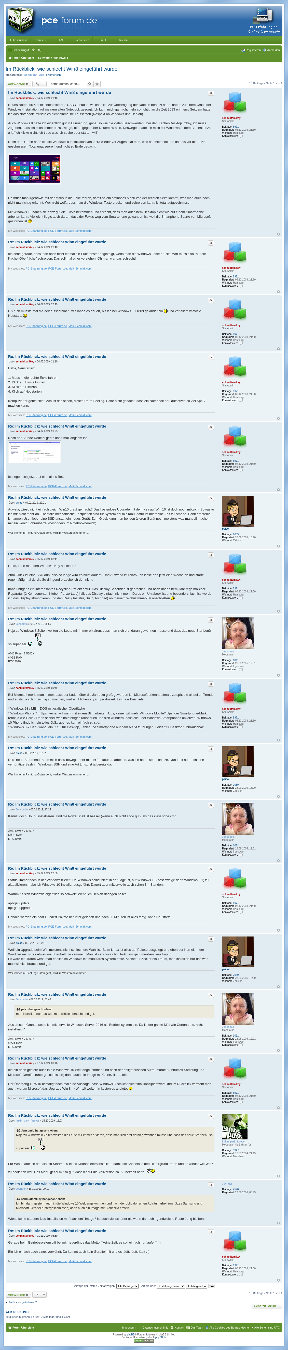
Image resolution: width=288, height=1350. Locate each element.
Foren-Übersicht (23, 1327)
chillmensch (53, 74)
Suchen (123, 39)
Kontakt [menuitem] (179, 1327)
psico (225, 528)
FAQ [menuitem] (39, 50)
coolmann (30, 74)
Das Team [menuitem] (196, 1327)
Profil (103, 39)
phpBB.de (161, 1337)
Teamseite (41, 39)
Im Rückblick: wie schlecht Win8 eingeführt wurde (61, 69)
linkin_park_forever (233, 1141)
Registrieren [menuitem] (253, 50)
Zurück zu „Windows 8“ (23, 1302)
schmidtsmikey (231, 118)
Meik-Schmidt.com (79, 230)
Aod (41, 74)
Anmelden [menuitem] (273, 50)
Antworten (16, 84)
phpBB (131, 1334)
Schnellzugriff (21, 50)
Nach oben (278, 234)
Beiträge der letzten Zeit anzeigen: (106, 1285)
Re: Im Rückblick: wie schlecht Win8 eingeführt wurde (57, 242)
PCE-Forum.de (57, 230)
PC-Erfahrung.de (18, 39)
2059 (236, 534)
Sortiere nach (162, 1285)
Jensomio (228, 651)
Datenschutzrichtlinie (155, 1327)
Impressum (129, 1327)
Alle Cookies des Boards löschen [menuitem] (229, 1327)
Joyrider (227, 1183)
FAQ (61, 39)
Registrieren (82, 39)
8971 (236, 126)
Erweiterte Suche (97, 84)
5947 (236, 1150)
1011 (236, 660)
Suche (90, 84)
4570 (236, 1189)
